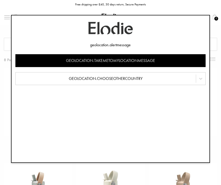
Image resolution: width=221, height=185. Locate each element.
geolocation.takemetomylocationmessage (110, 60)
